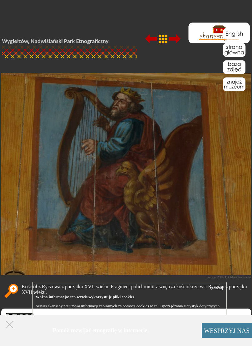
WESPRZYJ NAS (227, 330)
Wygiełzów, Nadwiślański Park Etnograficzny (55, 41)
